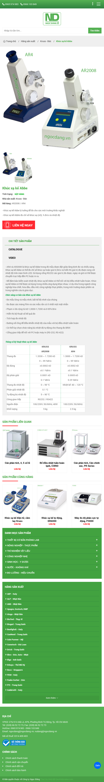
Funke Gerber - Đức (16, 680)
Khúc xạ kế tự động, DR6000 (52, 519)
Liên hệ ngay (18, 224)
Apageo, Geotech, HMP (17, 609)
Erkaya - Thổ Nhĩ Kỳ (16, 664)
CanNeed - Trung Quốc (17, 634)
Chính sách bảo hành (15, 770)
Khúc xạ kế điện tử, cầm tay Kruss (17, 519)
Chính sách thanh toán (16, 758)
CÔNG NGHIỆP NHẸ (17, 556)
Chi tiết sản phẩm (20, 241)
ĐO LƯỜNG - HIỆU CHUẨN (20, 573)
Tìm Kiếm (94, 30)
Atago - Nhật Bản (15, 614)
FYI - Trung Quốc (14, 685)
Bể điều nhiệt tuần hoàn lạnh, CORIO (52, 464)
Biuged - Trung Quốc (16, 624)
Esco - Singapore (15, 669)
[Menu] (98, 4)
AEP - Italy (12, 593)
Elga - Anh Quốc (14, 659)
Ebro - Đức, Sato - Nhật (17, 654)
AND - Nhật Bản (14, 604)
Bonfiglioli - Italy (15, 629)
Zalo (97, 765)
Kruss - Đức (21, 198)
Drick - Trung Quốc (15, 649)
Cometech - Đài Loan (16, 644)
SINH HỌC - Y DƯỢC (17, 562)
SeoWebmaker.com (64, 779)
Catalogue (15, 249)
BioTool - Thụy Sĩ (15, 619)
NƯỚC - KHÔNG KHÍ (17, 567)
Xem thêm (51, 697)
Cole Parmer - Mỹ (15, 639)
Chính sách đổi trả (14, 766)
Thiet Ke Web (46, 779)
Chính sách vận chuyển (16, 762)
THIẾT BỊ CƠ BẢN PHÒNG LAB (23, 540)
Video (12, 257)
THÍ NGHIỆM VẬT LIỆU (18, 551)
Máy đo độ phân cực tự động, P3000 (87, 519)
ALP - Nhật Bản (14, 598)
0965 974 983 (10, 4)
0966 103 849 (28, 4)
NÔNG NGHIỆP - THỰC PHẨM (22, 545)
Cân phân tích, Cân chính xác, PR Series (87, 464)
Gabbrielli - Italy (14, 690)
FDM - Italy (12, 674)
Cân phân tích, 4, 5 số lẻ (17, 462)
